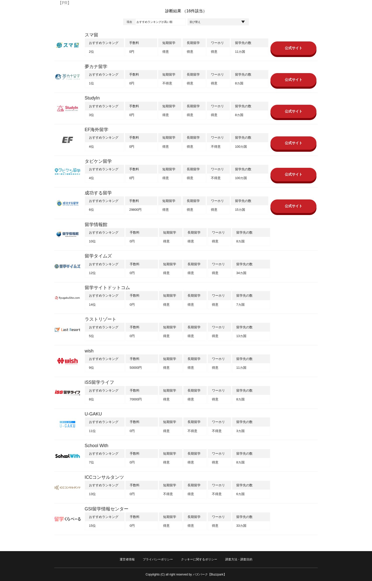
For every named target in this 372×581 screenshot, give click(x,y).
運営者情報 (127, 559)
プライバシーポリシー (158, 559)
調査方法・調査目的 (238, 559)
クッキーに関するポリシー (199, 559)
